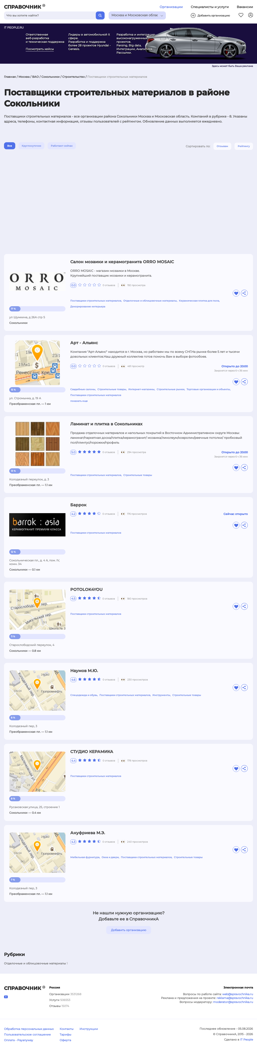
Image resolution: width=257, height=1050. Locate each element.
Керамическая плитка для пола (199, 300)
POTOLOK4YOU (86, 589)
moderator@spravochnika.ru (233, 1002)
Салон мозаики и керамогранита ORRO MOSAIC (122, 261)
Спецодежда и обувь (83, 695)
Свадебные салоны (82, 389)
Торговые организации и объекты (208, 389)
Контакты (66, 1029)
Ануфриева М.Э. (87, 832)
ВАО (35, 77)
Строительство (73, 77)
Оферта (65, 1040)
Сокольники (50, 77)
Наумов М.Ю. (84, 670)
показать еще (79, 400)
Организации (171, 7)
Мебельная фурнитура (84, 857)
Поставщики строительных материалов (95, 300)
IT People (246, 1039)
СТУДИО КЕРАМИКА (91, 751)
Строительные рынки (170, 389)
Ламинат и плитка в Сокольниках (106, 424)
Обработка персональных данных (29, 1029)
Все (9, 145)
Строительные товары (111, 389)
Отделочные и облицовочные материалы (150, 300)
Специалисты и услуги (210, 7)
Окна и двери (110, 857)
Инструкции (89, 1029)
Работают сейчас (62, 145)
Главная (10, 77)
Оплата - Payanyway (18, 1040)
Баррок (78, 504)
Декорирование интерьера (87, 306)
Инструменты (161, 695)
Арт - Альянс (84, 342)
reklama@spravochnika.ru (235, 998)
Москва (24, 77)
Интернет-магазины (141, 389)
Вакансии (245, 7)
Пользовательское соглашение (27, 1034)
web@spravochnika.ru (237, 994)
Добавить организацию (128, 930)
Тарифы (65, 1034)
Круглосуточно (31, 145)
